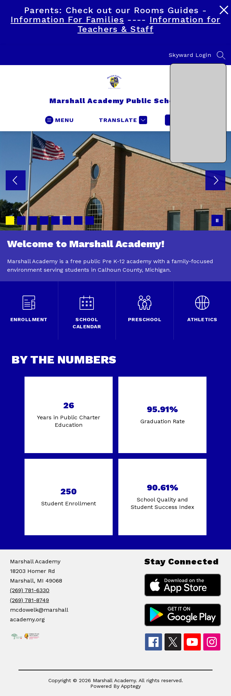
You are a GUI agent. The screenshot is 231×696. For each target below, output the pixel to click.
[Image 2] (21, 220)
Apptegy (131, 686)
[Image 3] (32, 220)
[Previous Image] (16, 181)
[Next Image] (215, 181)
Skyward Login (190, 55)
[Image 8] (89, 220)
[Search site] (221, 55)
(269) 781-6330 (29, 590)
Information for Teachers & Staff (148, 24)
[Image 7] (78, 220)
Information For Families (67, 20)
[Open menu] (59, 120)
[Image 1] (10, 220)
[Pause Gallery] (217, 220)
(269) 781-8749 (29, 600)
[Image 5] (55, 220)
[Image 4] (44, 220)
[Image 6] (67, 220)
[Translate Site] (122, 120)
